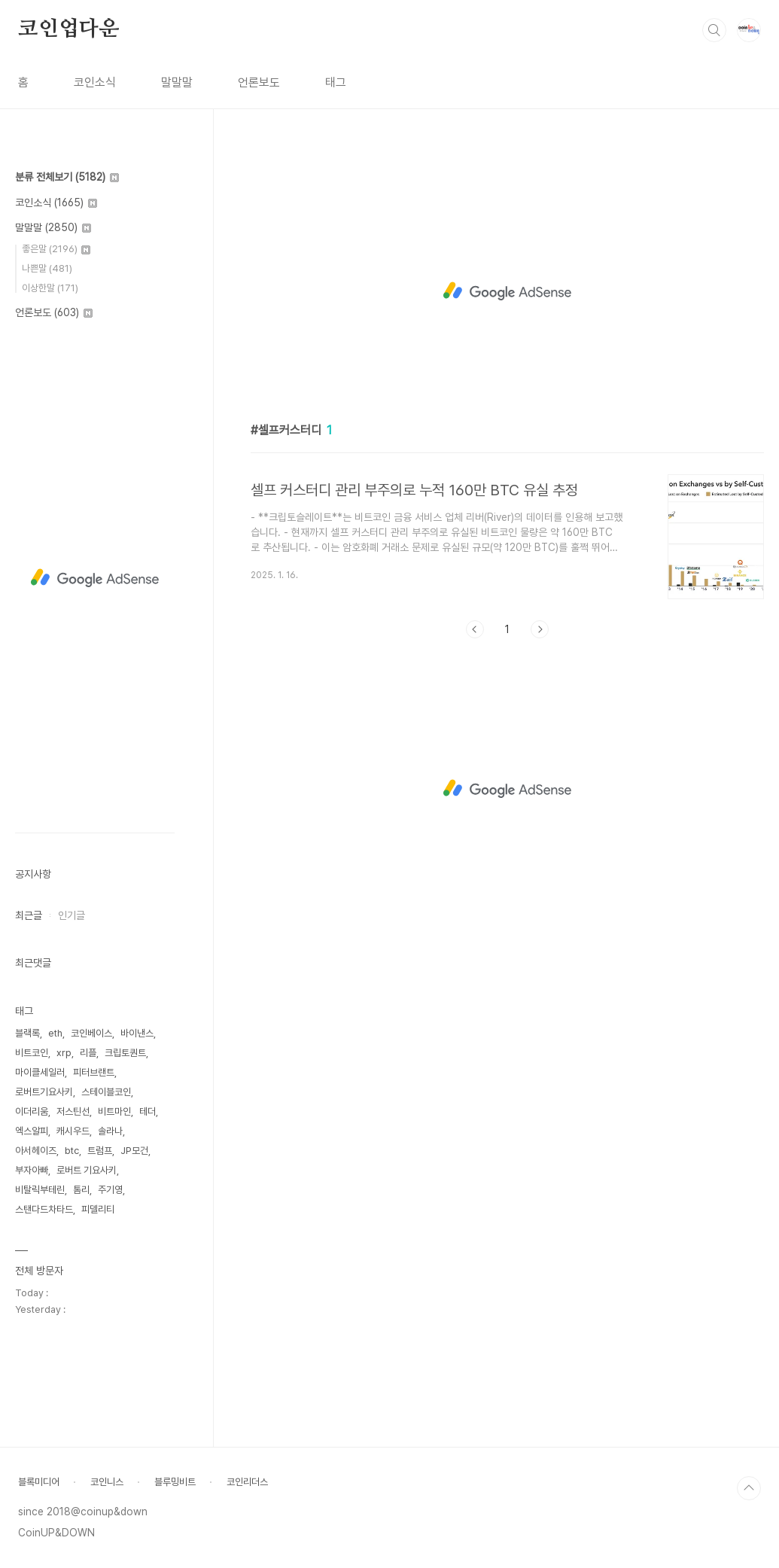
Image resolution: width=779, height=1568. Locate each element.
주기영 (110, 1189)
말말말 (177, 82)
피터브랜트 (93, 1072)
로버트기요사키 (44, 1092)
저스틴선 (73, 1111)
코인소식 (95, 82)
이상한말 (50, 288)
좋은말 (56, 248)
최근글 (28, 915)
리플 (88, 1052)
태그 (335, 82)
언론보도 (259, 82)
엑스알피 (31, 1131)
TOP (749, 1488)
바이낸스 (137, 1033)
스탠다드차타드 (44, 1209)
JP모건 (134, 1150)
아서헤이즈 (35, 1150)
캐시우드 (73, 1131)
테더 (147, 1111)
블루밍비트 (175, 1481)
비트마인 (114, 1111)
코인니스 (106, 1481)
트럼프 (99, 1150)
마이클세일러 (40, 1072)
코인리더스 (247, 1481)
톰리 (81, 1189)
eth (55, 1033)
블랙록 (27, 1033)
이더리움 (31, 1111)
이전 (475, 629)
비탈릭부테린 (40, 1189)
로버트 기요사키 (86, 1170)
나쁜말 (47, 268)
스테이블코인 (106, 1092)
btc (72, 1150)
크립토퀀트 (125, 1052)
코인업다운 (68, 29)
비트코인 (31, 1052)
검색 (714, 30)
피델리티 (97, 1209)
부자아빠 (31, 1170)
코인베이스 (91, 1033)
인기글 (71, 915)
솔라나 (110, 1131)
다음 (540, 629)
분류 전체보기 (67, 177)
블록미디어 (38, 1481)
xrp (64, 1052)
